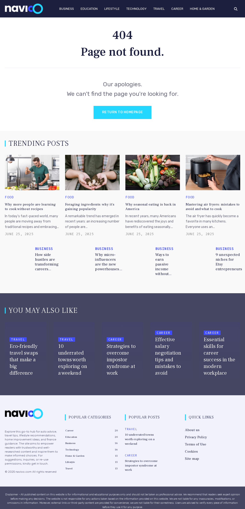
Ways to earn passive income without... (166, 260)
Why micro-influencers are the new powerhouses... (107, 260)
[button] (235, 8)
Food (9, 197)
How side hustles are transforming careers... (46, 260)
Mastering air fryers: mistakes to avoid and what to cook (210, 206)
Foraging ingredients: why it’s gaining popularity (87, 206)
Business (44, 248)
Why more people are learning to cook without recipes (30, 206)
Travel (18, 333)
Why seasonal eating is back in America (148, 206)
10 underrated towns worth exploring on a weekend (142, 430)
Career (115, 333)
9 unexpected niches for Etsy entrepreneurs (228, 260)
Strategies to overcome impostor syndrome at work (142, 451)
